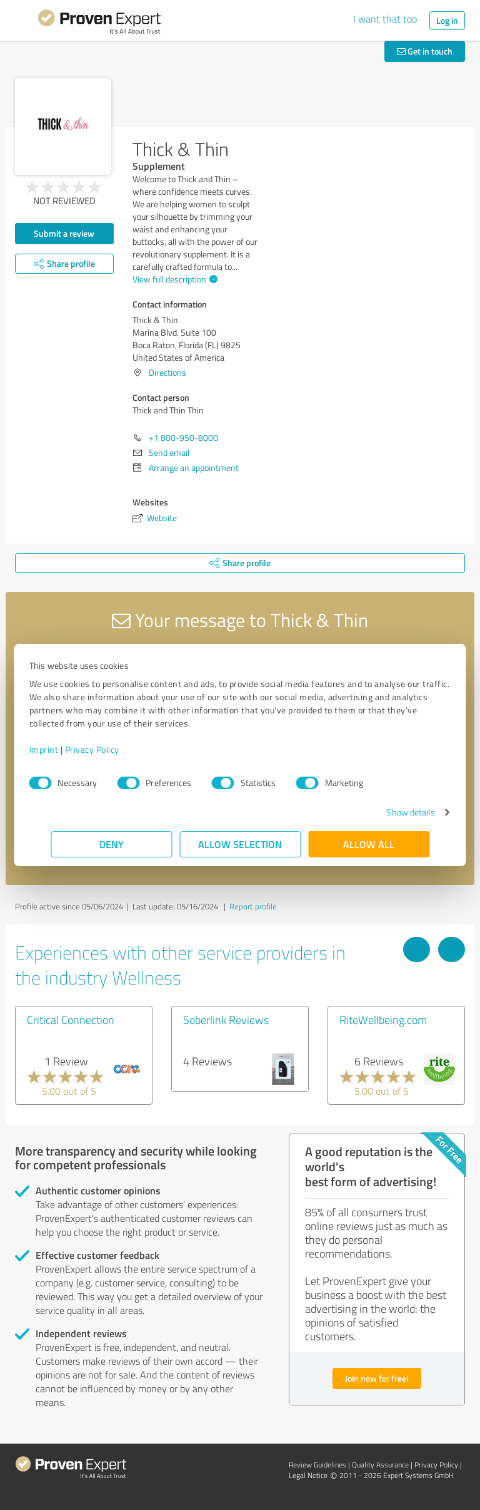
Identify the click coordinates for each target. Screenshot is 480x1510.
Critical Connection (70, 1019)
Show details (389, 812)
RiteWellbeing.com (383, 1019)
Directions (167, 372)
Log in (447, 20)
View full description (173, 279)
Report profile (253, 906)
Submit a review (64, 233)
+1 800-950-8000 (183, 437)
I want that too (385, 19)
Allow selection (240, 844)
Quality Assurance (380, 1464)
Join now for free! (377, 1378)
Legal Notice (308, 1475)
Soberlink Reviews (226, 1019)
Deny (111, 844)
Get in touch (424, 51)
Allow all (368, 844)
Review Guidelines (317, 1464)
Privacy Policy (113, 749)
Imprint (65, 749)
